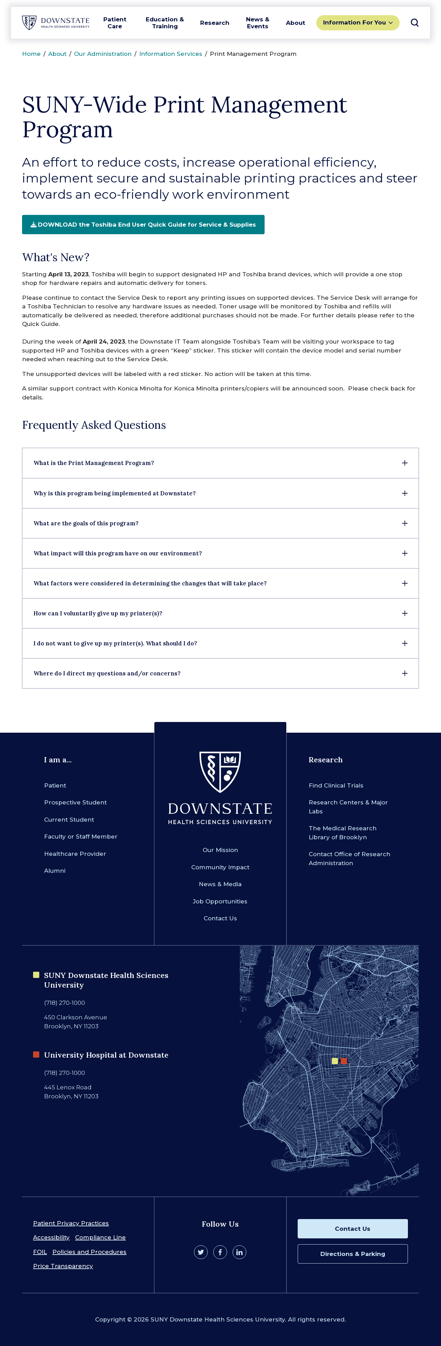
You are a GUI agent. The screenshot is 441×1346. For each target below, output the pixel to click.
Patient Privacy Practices (71, 1223)
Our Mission (220, 850)
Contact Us (220, 918)
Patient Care (114, 23)
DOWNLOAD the (143, 224)
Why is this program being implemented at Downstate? (114, 493)
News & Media (220, 884)
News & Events (257, 23)
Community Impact (220, 867)
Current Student (69, 819)
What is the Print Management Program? (93, 463)
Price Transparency (63, 1266)
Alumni (54, 870)
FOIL (40, 1251)
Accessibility (51, 1237)
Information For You (354, 22)
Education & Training (165, 23)
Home (31, 53)
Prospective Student (75, 802)
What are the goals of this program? (86, 523)
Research (214, 22)
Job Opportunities (220, 901)
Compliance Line (100, 1237)
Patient (55, 785)
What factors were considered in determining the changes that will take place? (150, 583)
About (295, 22)
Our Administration (103, 53)
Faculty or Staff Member (80, 836)
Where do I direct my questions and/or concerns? (107, 673)
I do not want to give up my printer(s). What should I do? (115, 643)
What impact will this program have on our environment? (117, 553)
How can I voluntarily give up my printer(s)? (97, 613)
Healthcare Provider (75, 853)
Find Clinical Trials (336, 785)
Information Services (170, 53)
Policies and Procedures (89, 1251)
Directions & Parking (352, 1253)
